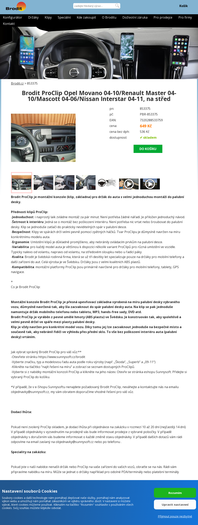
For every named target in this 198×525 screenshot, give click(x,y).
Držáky (33, 17)
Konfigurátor (12, 17)
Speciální (64, 17)
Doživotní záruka (134, 17)
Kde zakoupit (86, 17)
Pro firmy (185, 17)
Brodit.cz (17, 83)
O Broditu (109, 17)
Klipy (48, 17)
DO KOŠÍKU (147, 149)
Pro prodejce (163, 17)
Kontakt (9, 23)
